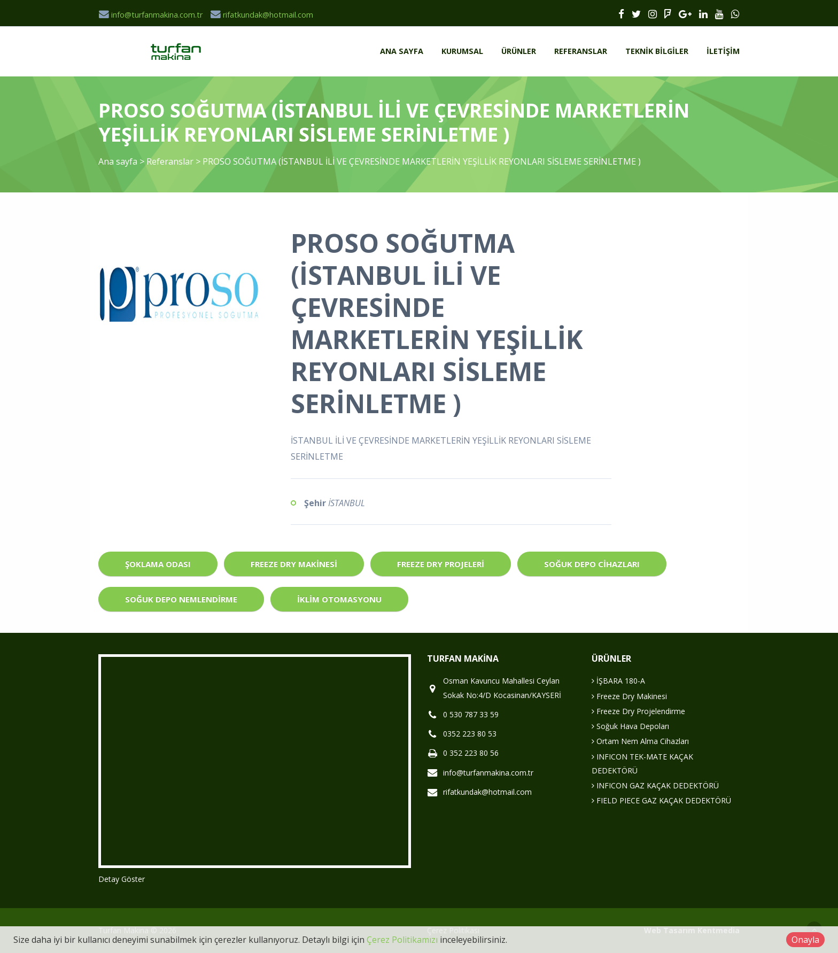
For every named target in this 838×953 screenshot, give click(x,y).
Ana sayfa (401, 51)
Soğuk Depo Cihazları (592, 564)
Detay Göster (121, 879)
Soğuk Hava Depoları (630, 726)
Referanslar (580, 51)
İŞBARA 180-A (618, 681)
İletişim (723, 51)
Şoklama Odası (158, 564)
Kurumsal (462, 51)
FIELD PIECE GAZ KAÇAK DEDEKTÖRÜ (661, 800)
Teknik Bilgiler (656, 51)
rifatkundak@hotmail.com (261, 15)
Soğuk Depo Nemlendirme (181, 599)
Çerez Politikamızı (402, 940)
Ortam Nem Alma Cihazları (640, 741)
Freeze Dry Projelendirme (638, 711)
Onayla (805, 940)
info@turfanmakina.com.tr (150, 15)
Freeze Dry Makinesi (294, 564)
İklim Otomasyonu (339, 599)
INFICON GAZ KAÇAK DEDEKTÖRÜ (655, 785)
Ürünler (518, 51)
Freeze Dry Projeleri (440, 564)
